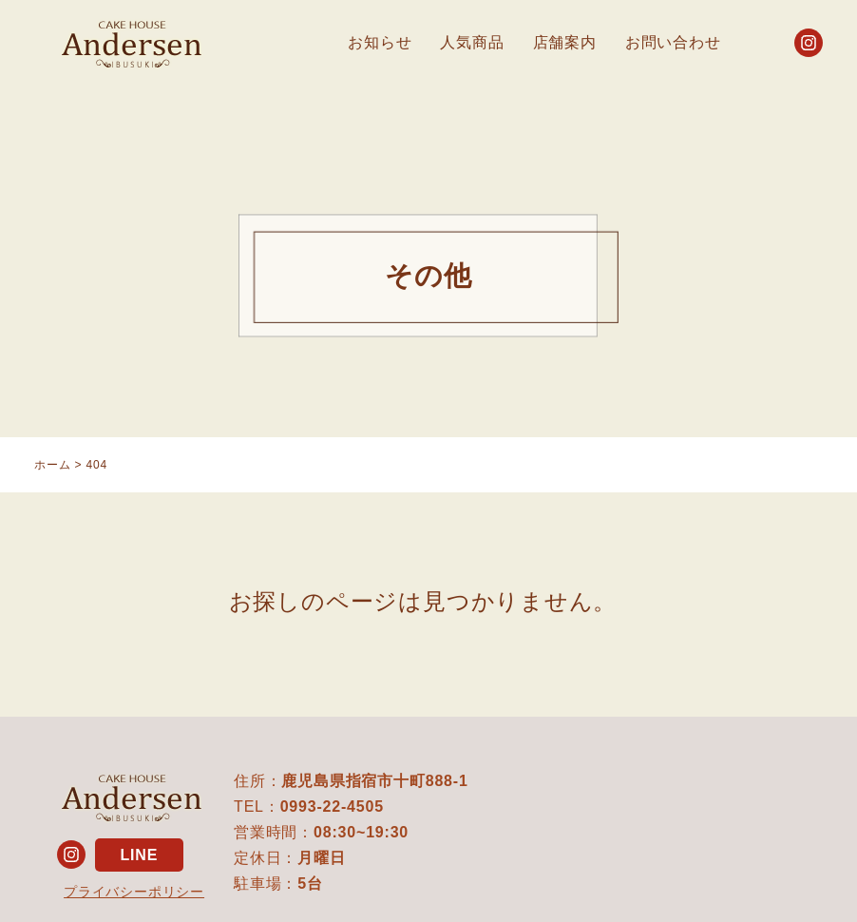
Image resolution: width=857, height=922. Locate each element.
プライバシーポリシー (134, 891)
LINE (139, 855)
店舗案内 (565, 42)
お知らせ (379, 42)
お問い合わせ (673, 42)
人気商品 (472, 42)
